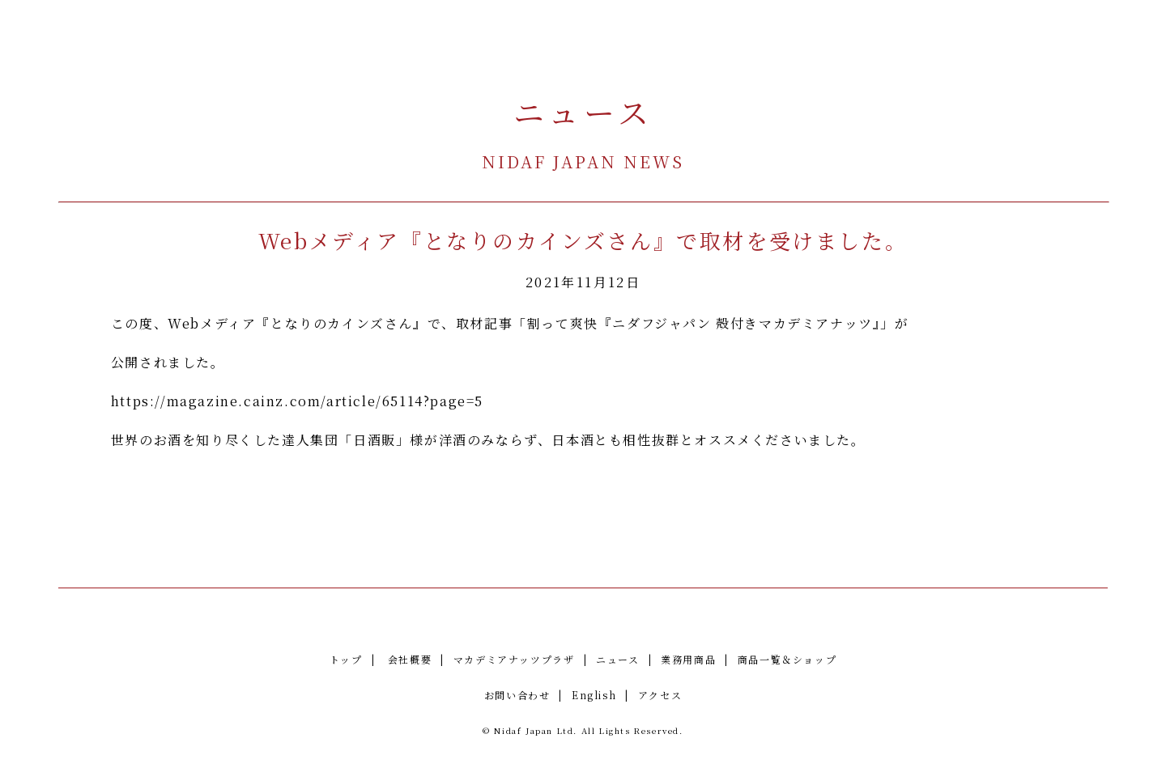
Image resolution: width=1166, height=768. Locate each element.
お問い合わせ (517, 695)
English (594, 695)
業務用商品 (688, 659)
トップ (346, 659)
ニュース (617, 659)
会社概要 (410, 659)
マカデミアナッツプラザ (514, 659)
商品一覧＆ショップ (787, 659)
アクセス (660, 695)
